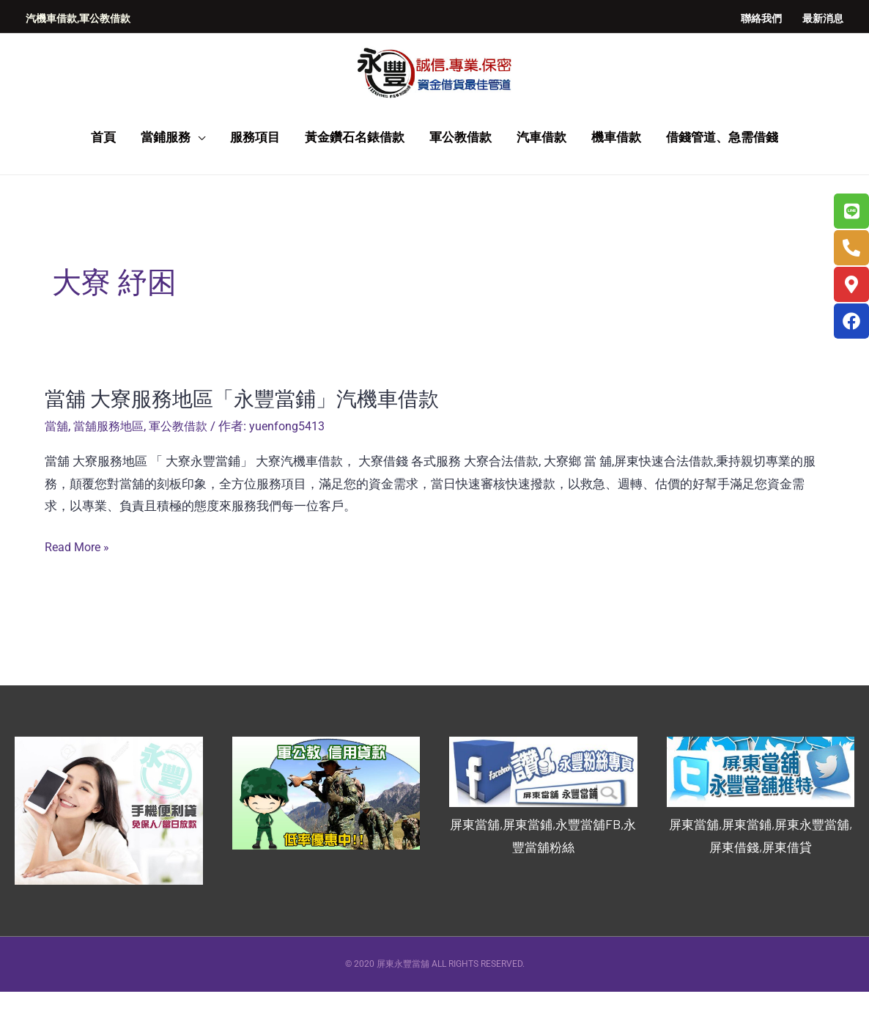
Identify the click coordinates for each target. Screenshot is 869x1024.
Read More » (79, 579)
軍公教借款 (186, 458)
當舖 (57, 458)
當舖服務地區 (112, 458)
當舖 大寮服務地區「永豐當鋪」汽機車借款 (256, 429)
